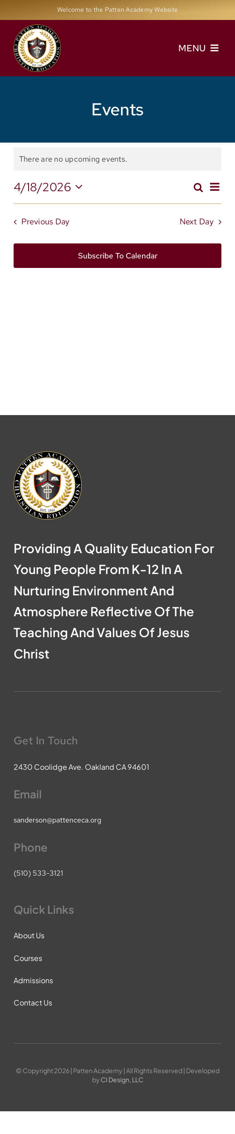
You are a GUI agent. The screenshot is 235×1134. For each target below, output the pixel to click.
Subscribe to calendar (117, 256)
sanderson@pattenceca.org (57, 820)
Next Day (197, 221)
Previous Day (45, 221)
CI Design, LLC (122, 1079)
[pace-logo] (37, 28)
